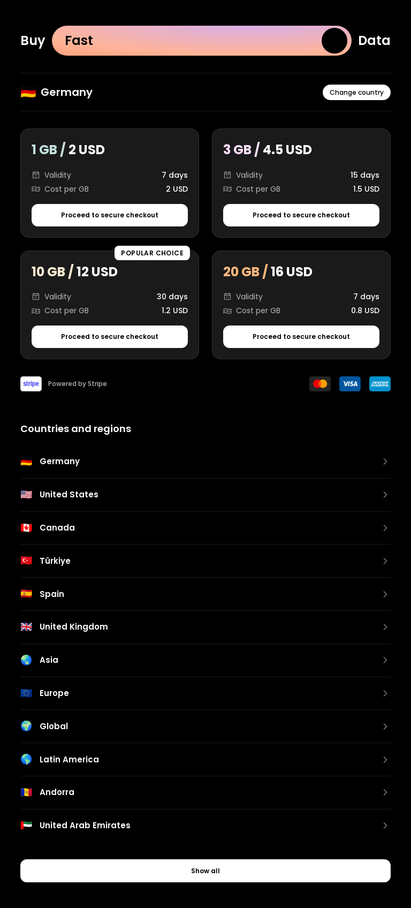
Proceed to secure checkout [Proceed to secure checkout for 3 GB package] (301, 215)
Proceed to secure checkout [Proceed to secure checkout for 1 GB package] (109, 215)
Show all (205, 870)
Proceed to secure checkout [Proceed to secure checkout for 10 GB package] (109, 336)
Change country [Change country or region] (357, 92)
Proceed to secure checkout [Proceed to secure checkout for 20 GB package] (301, 336)
